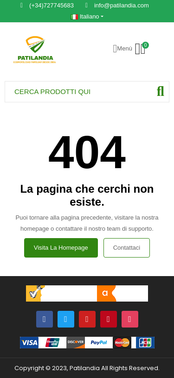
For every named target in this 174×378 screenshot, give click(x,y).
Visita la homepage (61, 247)
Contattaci (127, 247)
